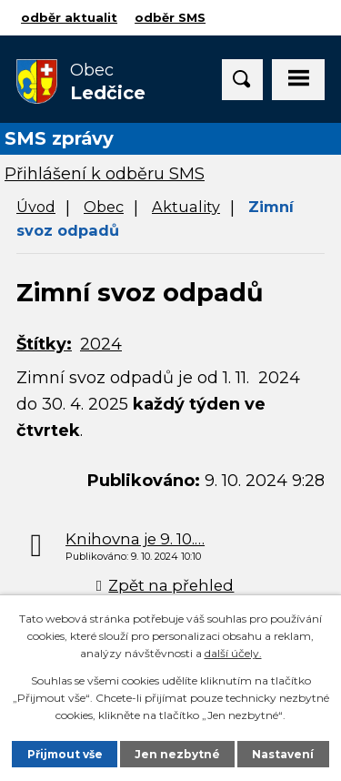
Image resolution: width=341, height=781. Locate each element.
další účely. (233, 653)
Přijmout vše (65, 754)
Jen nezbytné (177, 754)
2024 (101, 344)
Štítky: (44, 344)
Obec (104, 207)
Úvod (35, 207)
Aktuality (186, 207)
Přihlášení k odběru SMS (105, 174)
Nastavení (283, 754)
